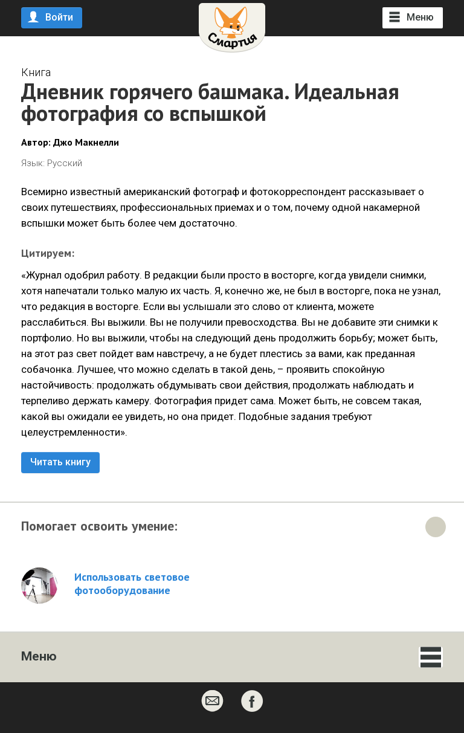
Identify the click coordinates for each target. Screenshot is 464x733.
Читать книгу (60, 462)
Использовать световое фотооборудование (132, 583)
